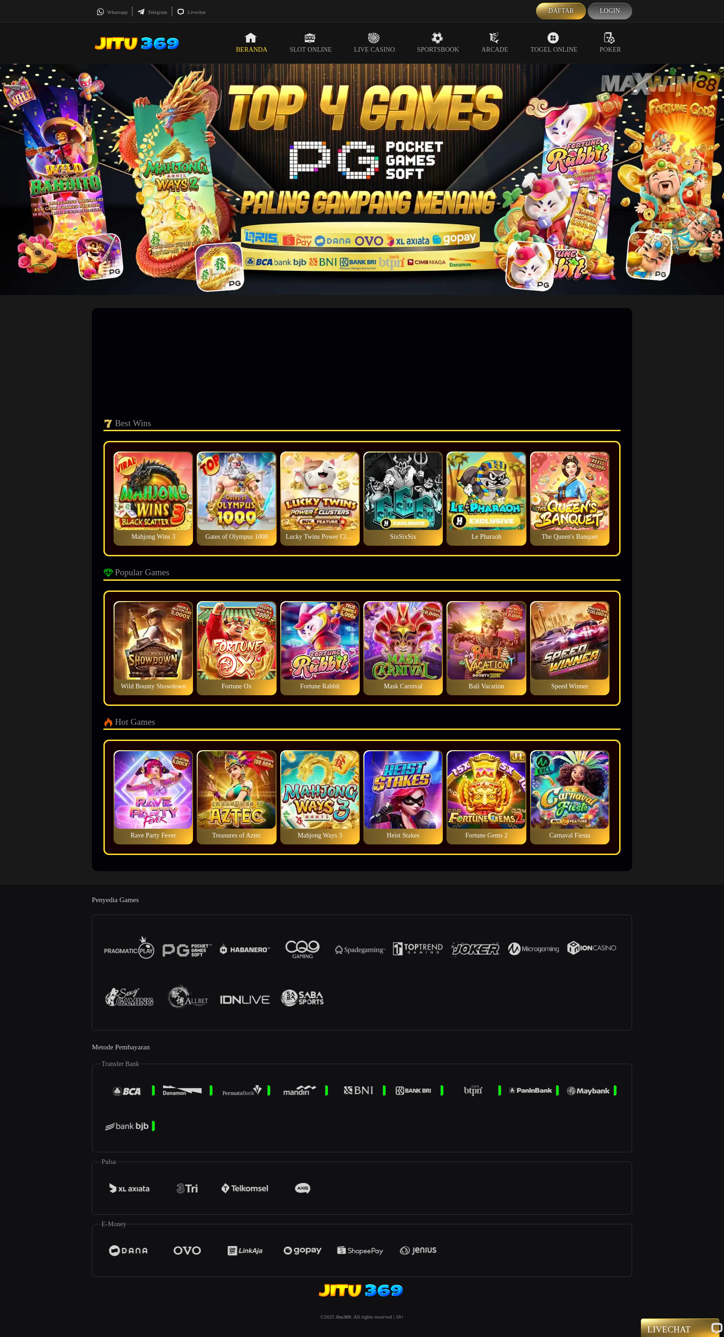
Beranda (251, 42)
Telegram (152, 12)
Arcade (495, 42)
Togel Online (554, 42)
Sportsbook (438, 42)
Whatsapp (112, 12)
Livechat (191, 12)
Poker (610, 42)
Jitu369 (343, 1316)
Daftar (561, 10)
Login (610, 10)
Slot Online (311, 42)
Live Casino (374, 42)
